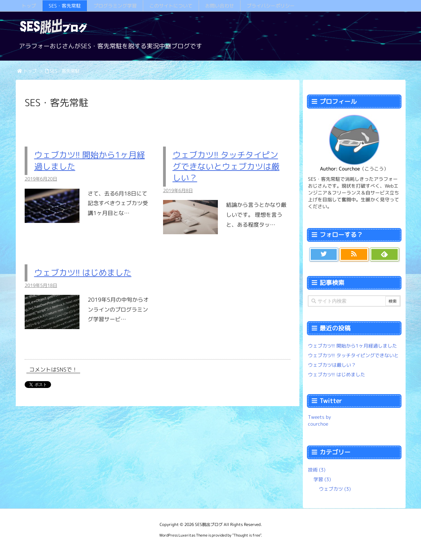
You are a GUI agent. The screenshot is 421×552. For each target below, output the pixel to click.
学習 (322, 479)
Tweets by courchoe (319, 420)
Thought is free (247, 535)
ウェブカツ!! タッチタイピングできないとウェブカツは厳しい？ (226, 166)
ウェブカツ (335, 489)
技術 (316, 469)
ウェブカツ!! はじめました (83, 272)
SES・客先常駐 (64, 71)
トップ (30, 71)
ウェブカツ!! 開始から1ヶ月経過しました (352, 345)
